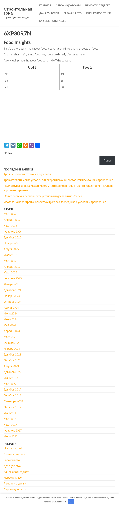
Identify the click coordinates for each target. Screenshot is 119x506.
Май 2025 (10, 260)
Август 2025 (11, 249)
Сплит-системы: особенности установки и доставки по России (43, 196)
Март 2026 (10, 225)
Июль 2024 (11, 313)
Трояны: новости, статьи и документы (27, 174)
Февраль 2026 (13, 231)
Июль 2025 (11, 255)
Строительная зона (18, 11)
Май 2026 (10, 214)
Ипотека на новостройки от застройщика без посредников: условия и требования (55, 202)
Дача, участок (49, 13)
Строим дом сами (68, 5)
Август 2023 (11, 366)
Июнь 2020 (11, 378)
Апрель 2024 (12, 331)
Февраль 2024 (13, 342)
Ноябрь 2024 (12, 296)
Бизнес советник (98, 13)
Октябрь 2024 (12, 301)
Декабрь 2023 (12, 354)
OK (70, 501)
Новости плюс (13, 477)
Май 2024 (10, 325)
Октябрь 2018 (12, 395)
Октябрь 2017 (12, 407)
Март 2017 (10, 424)
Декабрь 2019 (12, 389)
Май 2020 (10, 383)
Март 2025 (10, 272)
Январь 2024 (12, 348)
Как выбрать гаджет (53, 20)
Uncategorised (13, 448)
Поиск (8, 153)
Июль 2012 (11, 436)
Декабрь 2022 (12, 372)
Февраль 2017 (13, 430)
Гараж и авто (73, 13)
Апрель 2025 (12, 266)
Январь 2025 (12, 284)
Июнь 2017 (11, 413)
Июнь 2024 (11, 319)
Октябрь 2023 (12, 360)
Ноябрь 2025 (12, 243)
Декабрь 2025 (12, 237)
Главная (45, 5)
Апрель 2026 (12, 219)
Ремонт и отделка (97, 5)
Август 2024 (11, 307)
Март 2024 (10, 336)
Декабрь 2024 (12, 290)
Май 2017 (10, 418)
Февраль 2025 (13, 278)
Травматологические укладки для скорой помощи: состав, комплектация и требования (58, 180)
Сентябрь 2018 (13, 401)
